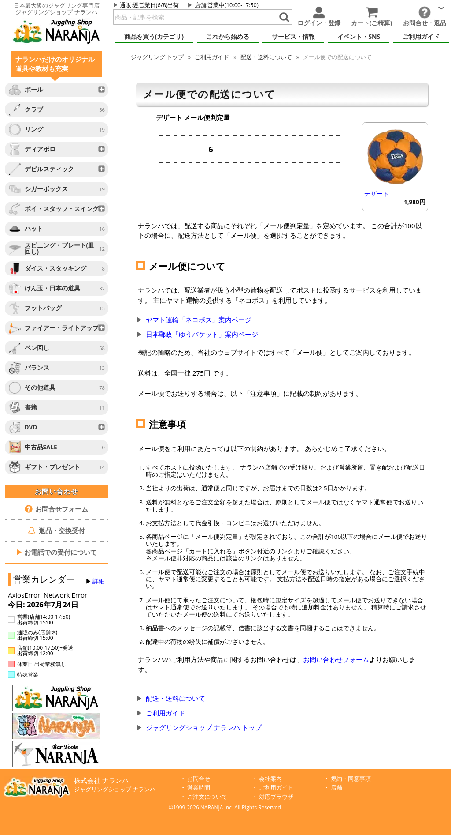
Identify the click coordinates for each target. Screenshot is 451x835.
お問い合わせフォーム (336, 659)
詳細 (98, 581)
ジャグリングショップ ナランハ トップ (204, 727)
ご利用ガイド (212, 57)
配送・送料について (266, 57)
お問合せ (198, 779)
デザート (376, 194)
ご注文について (207, 797)
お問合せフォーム (57, 508)
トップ (157, 57)
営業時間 (198, 787)
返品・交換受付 (56, 530)
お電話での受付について (56, 552)
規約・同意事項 (351, 779)
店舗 (200, 5)
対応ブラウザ (276, 797)
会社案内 (270, 779)
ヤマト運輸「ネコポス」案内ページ (198, 319)
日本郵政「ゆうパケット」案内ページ (202, 334)
